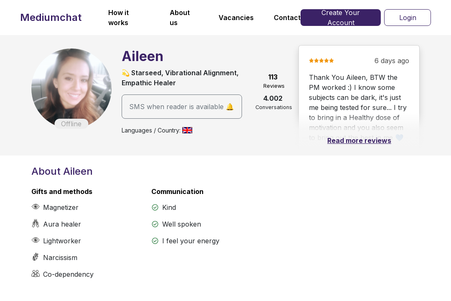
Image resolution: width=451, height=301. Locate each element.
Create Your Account (340, 17)
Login (407, 17)
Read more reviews (359, 140)
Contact (287, 17)
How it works (118, 17)
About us (180, 17)
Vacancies (236, 17)
